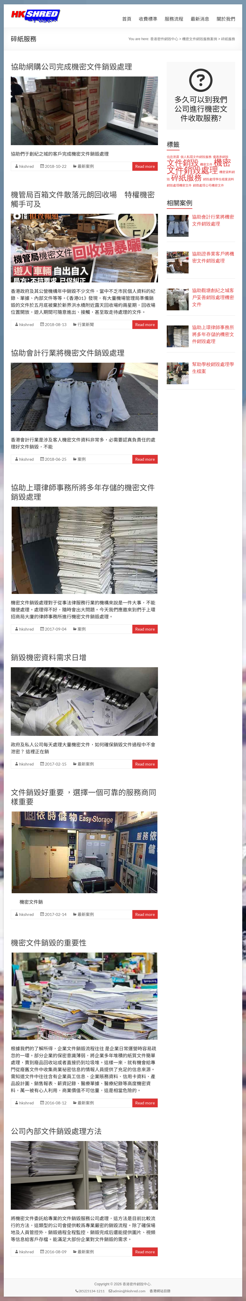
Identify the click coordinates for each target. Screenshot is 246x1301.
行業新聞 (86, 324)
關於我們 (226, 19)
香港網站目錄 (160, 1291)
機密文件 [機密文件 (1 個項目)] (206, 164)
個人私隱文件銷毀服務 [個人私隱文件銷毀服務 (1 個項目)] (196, 157)
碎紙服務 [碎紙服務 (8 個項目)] (186, 177)
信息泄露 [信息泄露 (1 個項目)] (173, 157)
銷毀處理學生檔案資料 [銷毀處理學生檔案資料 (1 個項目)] (218, 179)
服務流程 (174, 19)
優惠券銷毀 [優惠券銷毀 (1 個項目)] (220, 157)
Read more (145, 166)
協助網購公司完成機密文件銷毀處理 (71, 66)
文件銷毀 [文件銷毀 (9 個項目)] (183, 162)
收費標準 (148, 19)
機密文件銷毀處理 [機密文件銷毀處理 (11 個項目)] (199, 166)
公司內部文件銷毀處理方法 (56, 1131)
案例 (82, 459)
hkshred (26, 166)
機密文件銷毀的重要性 (49, 942)
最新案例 (86, 166)
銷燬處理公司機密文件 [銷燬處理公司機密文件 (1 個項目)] (208, 185)
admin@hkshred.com (127, 1291)
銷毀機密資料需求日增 (49, 657)
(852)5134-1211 (90, 1291)
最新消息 (200, 19)
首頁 (126, 19)
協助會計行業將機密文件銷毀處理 (67, 352)
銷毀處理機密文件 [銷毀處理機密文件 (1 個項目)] (179, 185)
